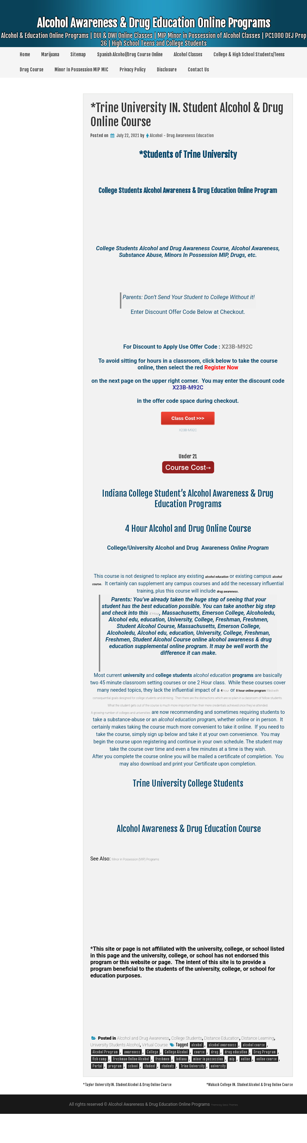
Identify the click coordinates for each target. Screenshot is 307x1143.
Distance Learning (258, 1060)
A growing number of (118, 727)
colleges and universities (166, 727)
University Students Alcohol (115, 1067)
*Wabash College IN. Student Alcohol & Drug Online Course (226, 1113)
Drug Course (31, 69)
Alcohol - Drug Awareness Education (182, 135)
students (167, 1088)
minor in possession (208, 1081)
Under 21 (188, 455)
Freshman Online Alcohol (131, 1081)
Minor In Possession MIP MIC (81, 69)
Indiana (181, 1081)
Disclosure (167, 69)
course (199, 1074)
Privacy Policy (133, 69)
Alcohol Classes (188, 54)
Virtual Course (155, 1067)
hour (222, 690)
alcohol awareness (222, 1067)
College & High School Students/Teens (248, 54)
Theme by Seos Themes (224, 1133)
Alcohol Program (105, 1074)
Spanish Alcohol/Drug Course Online (129, 54)
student (149, 1088)
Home (25, 54)
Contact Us (198, 69)
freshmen (162, 1081)
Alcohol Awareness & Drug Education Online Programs (154, 34)
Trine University (192, 1088)
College (152, 1074)
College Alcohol (176, 1074)
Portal (97, 1088)
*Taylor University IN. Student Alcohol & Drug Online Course (151, 1106)
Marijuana (50, 54)
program (115, 1088)
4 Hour (169, 612)
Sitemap (78, 54)
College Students (186, 1060)
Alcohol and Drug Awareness (143, 1060)
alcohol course (254, 1067)
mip (232, 1081)
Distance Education (221, 1060)
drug (214, 1074)
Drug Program (265, 1074)
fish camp (99, 1081)
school (133, 1088)
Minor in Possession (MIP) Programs (150, 881)
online (245, 1081)
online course (266, 1081)
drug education (236, 1074)
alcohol (196, 1067)
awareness (132, 1074)
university (218, 1088)
